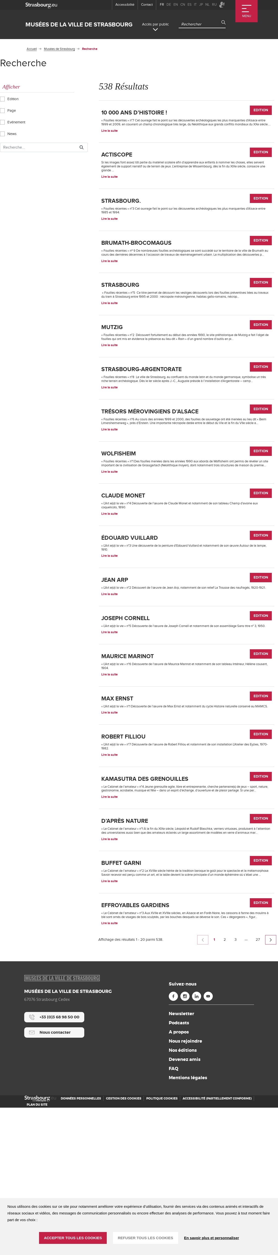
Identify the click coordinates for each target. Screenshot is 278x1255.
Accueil (32, 49)
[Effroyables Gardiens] (186, 1056)
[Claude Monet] (186, 578)
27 (259, 1088)
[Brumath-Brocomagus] (186, 274)
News (9, 133)
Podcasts (179, 1170)
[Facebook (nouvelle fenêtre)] (173, 1143)
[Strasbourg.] (186, 225)
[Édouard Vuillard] (186, 624)
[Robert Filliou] (186, 854)
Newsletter (181, 1161)
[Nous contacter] (54, 1180)
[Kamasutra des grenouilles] (186, 903)
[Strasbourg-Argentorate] (186, 427)
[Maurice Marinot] (186, 762)
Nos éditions (183, 1197)
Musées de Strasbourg (59, 49)
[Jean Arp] (186, 670)
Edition (10, 98)
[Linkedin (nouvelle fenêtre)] (196, 1143)
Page (9, 110)
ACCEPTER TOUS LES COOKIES (73, 1238)
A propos (179, 1179)
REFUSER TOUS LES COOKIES (145, 1238)
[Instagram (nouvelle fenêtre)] (185, 1143)
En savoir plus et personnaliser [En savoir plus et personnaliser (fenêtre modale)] (211, 1238)
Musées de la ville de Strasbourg (78, 24)
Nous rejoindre (185, 1188)
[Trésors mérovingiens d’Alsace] (186, 478)
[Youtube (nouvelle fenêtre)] (208, 1143)
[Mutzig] (186, 376)
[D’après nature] (186, 954)
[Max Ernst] (186, 808)
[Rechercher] (38, 147)
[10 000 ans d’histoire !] (186, 125)
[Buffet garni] (186, 1005)
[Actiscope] (186, 177)
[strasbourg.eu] (41, 5)
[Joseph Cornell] (186, 716)
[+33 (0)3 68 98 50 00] (54, 1164)
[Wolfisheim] (186, 530)
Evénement (13, 121)
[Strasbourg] (186, 325)
